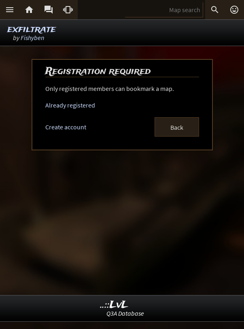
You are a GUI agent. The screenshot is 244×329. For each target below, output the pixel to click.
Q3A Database (125, 313)
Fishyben (32, 38)
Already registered (70, 105)
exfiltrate (31, 29)
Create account (65, 127)
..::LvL (114, 305)
